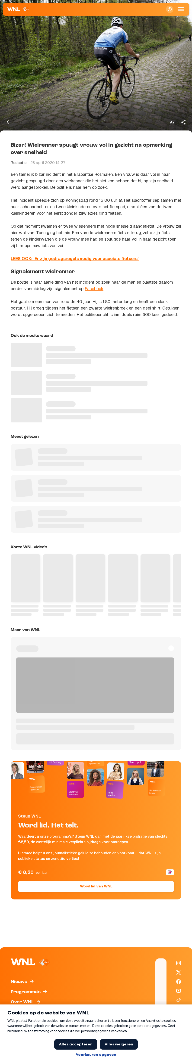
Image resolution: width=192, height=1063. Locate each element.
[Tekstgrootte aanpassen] (172, 122)
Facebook (94, 288)
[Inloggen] (169, 9)
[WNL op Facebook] (178, 981)
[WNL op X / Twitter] (178, 972)
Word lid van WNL (96, 886)
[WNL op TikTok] (178, 1000)
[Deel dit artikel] (183, 122)
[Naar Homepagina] (18, 9)
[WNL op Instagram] (178, 963)
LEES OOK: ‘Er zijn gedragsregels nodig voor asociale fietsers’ (75, 258)
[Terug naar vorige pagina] (8, 122)
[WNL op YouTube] (178, 991)
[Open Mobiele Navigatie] (181, 9)
